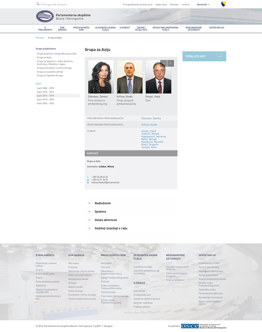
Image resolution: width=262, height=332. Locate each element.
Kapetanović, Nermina (153, 136)
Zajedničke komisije (143, 266)
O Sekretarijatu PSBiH (209, 263)
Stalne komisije (75, 290)
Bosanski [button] (203, 4)
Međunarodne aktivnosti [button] (194, 28)
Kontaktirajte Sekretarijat (211, 297)
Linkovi (186, 4)
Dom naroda (139, 290)
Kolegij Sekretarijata (208, 274)
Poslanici (105, 281)
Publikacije (41, 285)
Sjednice (96, 211)
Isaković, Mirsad (150, 133)
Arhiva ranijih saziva (45, 273)
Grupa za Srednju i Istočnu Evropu (54, 67)
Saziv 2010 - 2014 (45, 91)
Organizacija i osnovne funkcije (46, 264)
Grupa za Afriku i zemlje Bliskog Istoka (57, 53)
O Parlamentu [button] (45, 28)
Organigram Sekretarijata (211, 271)
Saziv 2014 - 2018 (45, 95)
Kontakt (174, 4)
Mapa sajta (161, 4)
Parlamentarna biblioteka (211, 293)
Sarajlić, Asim (149, 147)
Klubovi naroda (75, 286)
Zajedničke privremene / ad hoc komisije (146, 272)
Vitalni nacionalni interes (79, 274)
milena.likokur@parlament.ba (105, 182)
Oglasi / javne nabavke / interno (210, 302)
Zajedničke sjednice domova (147, 298)
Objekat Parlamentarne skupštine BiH (47, 291)
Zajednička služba (207, 289)
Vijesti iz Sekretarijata (209, 267)
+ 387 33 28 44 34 (99, 177)
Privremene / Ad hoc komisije (82, 294)
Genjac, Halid (148, 130)
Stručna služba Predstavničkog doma (111, 301)
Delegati (72, 282)
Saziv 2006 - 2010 (45, 87)
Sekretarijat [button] (216, 27)
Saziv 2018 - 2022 (45, 99)
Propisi (39, 277)
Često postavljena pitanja (47, 281)
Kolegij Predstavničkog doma (114, 277)
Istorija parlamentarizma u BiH (48, 297)
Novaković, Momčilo (152, 141)
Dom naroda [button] (62, 28)
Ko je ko (39, 269)
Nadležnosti (99, 203)
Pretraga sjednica (142, 306)
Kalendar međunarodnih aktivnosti (177, 268)
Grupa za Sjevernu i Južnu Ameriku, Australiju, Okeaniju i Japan (55, 62)
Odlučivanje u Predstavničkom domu (111, 272)
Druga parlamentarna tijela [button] (165, 28)
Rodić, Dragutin (149, 144)
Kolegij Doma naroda (78, 279)
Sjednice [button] (125, 27)
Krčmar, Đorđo (149, 124)
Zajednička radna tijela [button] (105, 28)
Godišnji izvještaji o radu (107, 228)
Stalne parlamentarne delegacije (176, 274)
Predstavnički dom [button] (81, 28)
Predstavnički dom (142, 294)
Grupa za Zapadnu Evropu (50, 75)
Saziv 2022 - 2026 (45, 103)
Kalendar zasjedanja (143, 302)
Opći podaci (73, 263)
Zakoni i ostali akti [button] (141, 28)
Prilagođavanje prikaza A (137, 4)
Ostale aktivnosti (102, 220)
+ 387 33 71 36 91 (99, 179)
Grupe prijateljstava (175, 279)
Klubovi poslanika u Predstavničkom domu (111, 287)
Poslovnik (73, 267)
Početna (40, 37)
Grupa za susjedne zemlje (50, 71)
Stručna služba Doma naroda (82, 298)
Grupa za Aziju (44, 57)
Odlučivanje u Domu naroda (81, 271)
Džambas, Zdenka (151, 118)
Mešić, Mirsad (149, 139)
